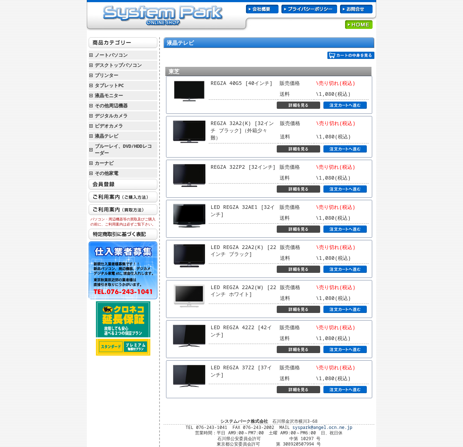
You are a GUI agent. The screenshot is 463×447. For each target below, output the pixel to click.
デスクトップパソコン (118, 65)
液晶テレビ (106, 136)
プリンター (106, 75)
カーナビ (104, 163)
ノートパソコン (111, 55)
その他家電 (106, 173)
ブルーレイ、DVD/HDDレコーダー (123, 149)
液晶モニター (109, 95)
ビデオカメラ (109, 126)
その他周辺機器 (111, 105)
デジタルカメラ (111, 115)
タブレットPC (109, 85)
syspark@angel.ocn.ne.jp (322, 427)
